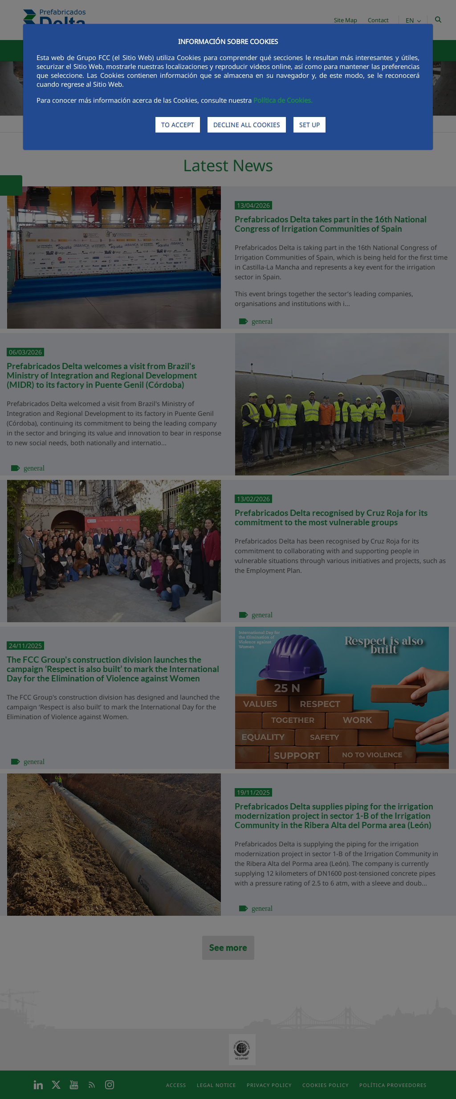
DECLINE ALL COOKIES (246, 125)
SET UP (309, 125)
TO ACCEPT (177, 125)
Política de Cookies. (283, 100)
